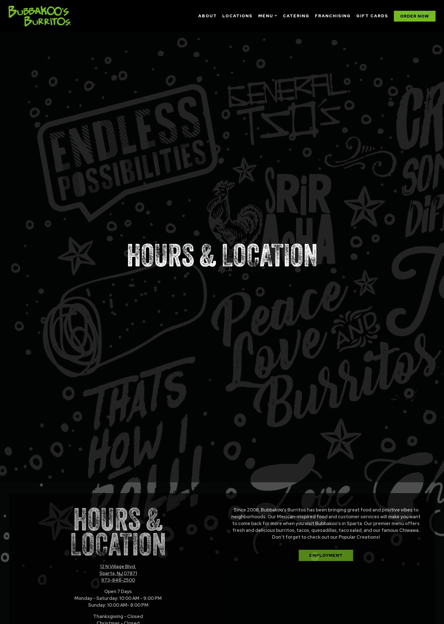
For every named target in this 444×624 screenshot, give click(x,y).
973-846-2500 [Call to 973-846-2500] (118, 546)
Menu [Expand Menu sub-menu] (268, 15)
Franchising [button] (333, 15)
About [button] (207, 15)
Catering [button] (296, 15)
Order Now (118, 607)
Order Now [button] (414, 16)
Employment (326, 521)
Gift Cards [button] (372, 15)
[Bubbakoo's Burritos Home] (39, 16)
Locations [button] (237, 15)
